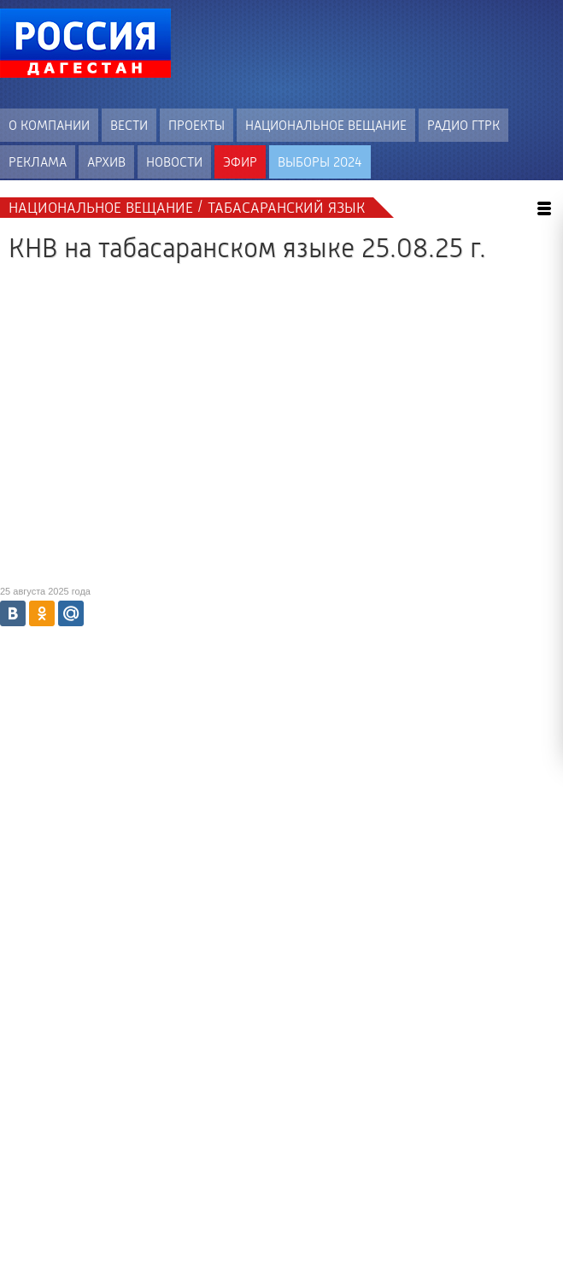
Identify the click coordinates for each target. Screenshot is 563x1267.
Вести (129, 125)
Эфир (240, 162)
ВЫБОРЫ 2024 (320, 162)
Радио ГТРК (463, 125)
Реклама (38, 162)
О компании (49, 125)
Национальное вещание (326, 125)
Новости (174, 162)
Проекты (196, 125)
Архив (106, 162)
